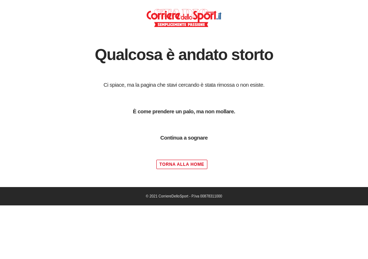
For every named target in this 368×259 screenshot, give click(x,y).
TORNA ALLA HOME (182, 164)
